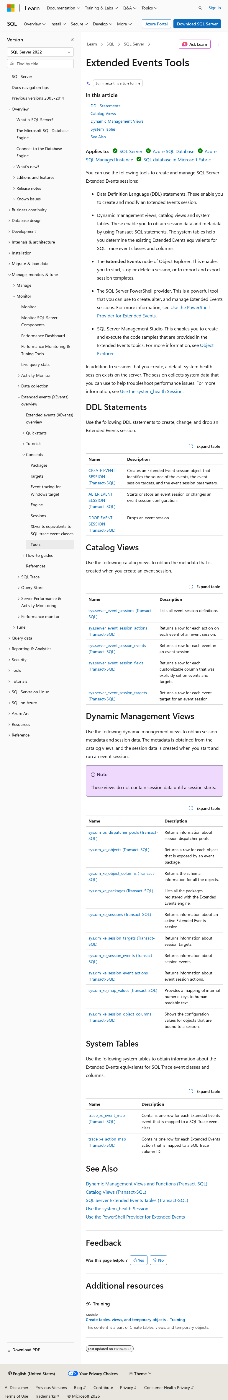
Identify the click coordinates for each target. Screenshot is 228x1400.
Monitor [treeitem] (28, 306)
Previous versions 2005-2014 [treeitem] (38, 98)
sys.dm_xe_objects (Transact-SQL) (118, 849)
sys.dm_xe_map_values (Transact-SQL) (122, 990)
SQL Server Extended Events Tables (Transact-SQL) (137, 1200)
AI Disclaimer (16, 1387)
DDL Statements (105, 105)
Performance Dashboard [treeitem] (43, 335)
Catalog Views (103, 113)
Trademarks (45, 1396)
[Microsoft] (11, 8)
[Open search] (200, 8)
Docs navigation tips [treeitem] (30, 87)
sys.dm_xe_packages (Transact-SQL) (120, 890)
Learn (92, 44)
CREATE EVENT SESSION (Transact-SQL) (101, 477)
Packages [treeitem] (39, 465)
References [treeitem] (35, 566)
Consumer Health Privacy (167, 1387)
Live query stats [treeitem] (35, 364)
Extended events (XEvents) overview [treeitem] (49, 418)
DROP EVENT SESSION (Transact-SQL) (101, 524)
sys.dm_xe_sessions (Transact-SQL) (119, 914)
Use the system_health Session (151, 391)
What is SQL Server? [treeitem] (35, 119)
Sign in (215, 7)
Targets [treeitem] (37, 476)
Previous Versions (51, 1387)
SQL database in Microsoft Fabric (177, 159)
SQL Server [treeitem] (22, 76)
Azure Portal (156, 24)
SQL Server (134, 44)
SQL (110, 44)
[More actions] (218, 44)
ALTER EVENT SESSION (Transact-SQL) (101, 500)
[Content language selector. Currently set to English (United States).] (32, 1373)
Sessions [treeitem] (38, 515)
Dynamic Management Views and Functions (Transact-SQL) (146, 1183)
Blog (78, 1387)
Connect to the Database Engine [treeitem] (39, 152)
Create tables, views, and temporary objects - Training (135, 1319)
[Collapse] (72, 39)
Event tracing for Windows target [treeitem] (46, 490)
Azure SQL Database (173, 151)
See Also (98, 136)
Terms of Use (16, 1396)
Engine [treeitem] (37, 504)
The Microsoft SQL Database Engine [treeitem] (42, 134)
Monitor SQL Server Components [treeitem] (39, 321)
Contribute (103, 1387)
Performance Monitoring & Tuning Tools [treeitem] (45, 349)
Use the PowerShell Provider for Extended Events (135, 1217)
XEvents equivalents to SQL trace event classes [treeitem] (52, 529)
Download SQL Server (197, 24)
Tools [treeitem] (35, 544)
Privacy (126, 1387)
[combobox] (40, 52)
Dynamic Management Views (117, 121)
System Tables (103, 129)
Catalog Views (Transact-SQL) (116, 1192)
